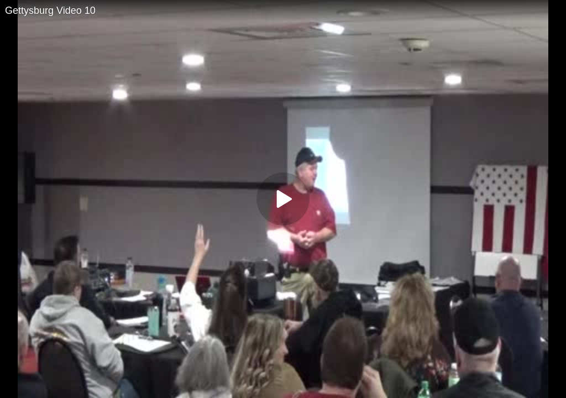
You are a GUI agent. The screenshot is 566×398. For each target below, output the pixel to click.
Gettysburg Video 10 (50, 10)
